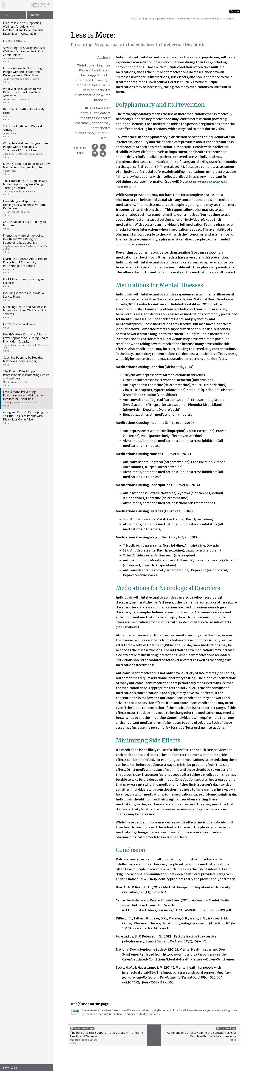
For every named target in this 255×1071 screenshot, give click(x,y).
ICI (5, 15)
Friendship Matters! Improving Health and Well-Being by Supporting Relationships (26, 244)
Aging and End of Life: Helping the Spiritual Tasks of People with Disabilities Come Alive (26, 417)
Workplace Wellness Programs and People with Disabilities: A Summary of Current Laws (26, 150)
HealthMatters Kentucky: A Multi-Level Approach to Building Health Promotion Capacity (26, 342)
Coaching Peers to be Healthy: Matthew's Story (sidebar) (26, 361)
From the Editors (14, 41)
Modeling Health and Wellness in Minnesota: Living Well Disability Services (26, 312)
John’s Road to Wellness (26, 325)
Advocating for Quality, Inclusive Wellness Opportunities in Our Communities (26, 54)
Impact (34, 15)
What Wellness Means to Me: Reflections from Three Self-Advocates (26, 95)
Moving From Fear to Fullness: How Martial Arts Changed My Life (26, 169)
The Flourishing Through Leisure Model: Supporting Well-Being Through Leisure (26, 187)
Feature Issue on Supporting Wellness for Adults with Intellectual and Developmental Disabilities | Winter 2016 (23, 28)
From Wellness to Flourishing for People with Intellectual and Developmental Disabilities (26, 75)
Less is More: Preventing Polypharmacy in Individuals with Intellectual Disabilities (26, 398)
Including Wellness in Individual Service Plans (26, 296)
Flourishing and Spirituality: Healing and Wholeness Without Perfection (26, 208)
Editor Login (10, 1067)
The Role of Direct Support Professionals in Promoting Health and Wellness (26, 378)
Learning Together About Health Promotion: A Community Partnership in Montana (26, 265)
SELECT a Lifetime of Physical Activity (26, 131)
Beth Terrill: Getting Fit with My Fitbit (26, 114)
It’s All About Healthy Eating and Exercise (26, 282)
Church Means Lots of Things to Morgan (26, 225)
